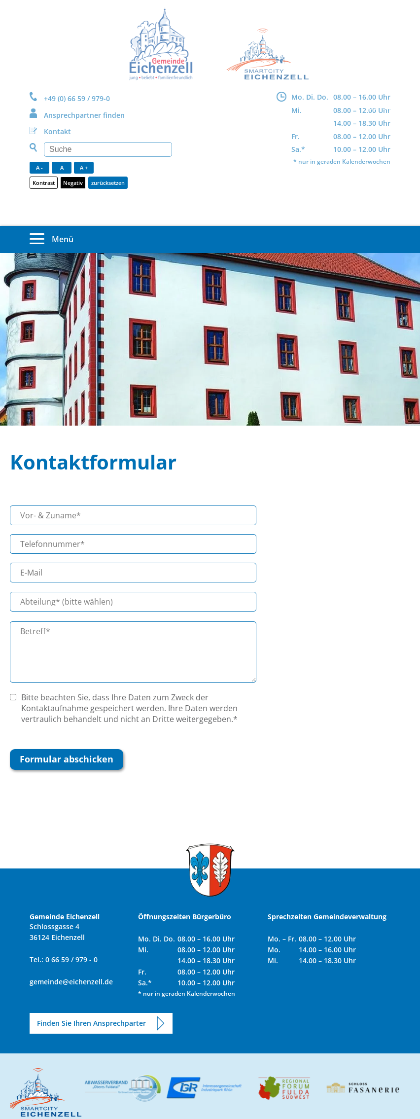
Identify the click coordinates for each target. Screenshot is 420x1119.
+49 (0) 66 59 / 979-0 (77, 98)
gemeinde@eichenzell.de (71, 981)
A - (39, 167)
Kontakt (57, 131)
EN (386, 107)
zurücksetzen (108, 182)
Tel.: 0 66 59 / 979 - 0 (64, 959)
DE (373, 107)
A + (84, 167)
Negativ (73, 182)
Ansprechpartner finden (84, 115)
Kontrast (44, 182)
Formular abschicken (66, 759)
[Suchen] (108, 149)
